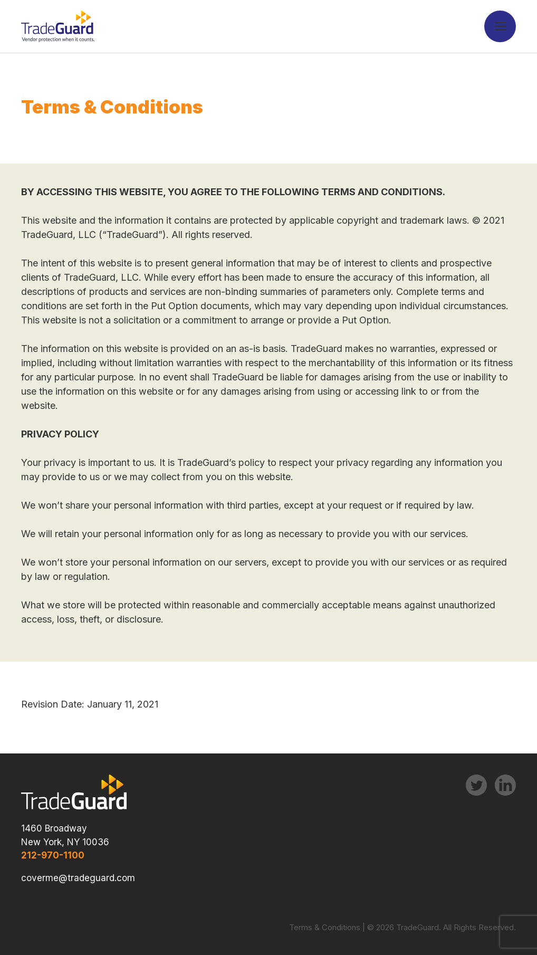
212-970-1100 (52, 855)
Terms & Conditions (324, 927)
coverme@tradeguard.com (78, 878)
